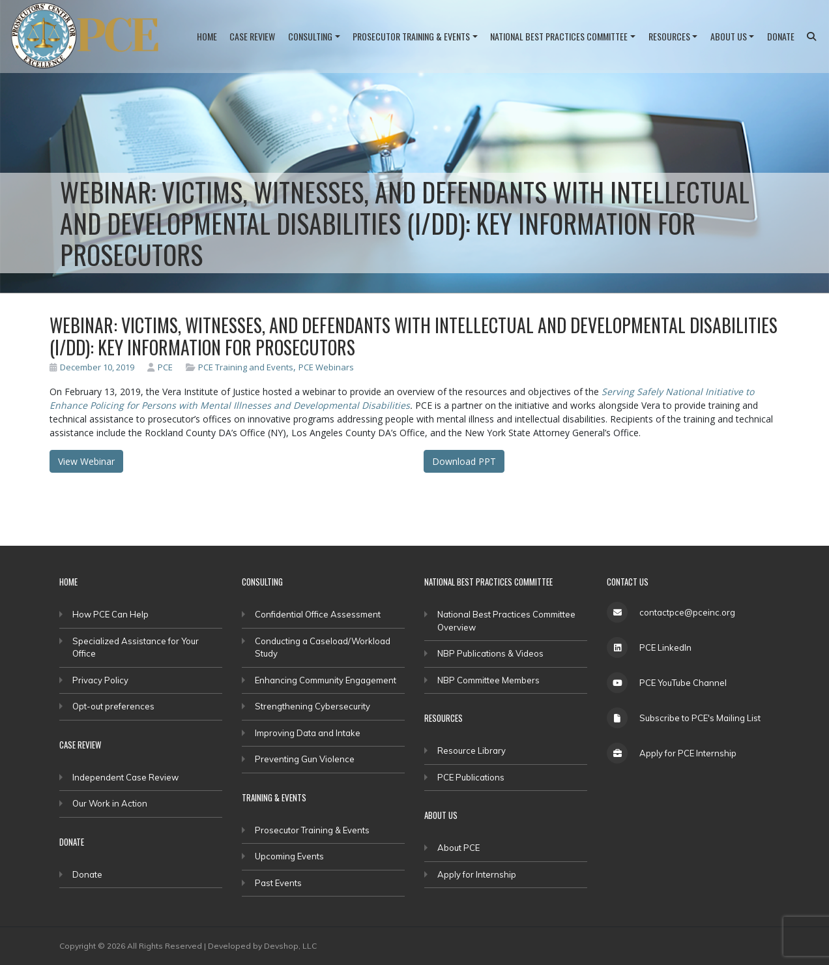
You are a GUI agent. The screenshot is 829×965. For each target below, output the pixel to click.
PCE (160, 367)
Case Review (252, 36)
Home (207, 36)
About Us (728, 36)
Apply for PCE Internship (687, 753)
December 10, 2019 (92, 367)
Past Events (278, 883)
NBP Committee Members (488, 680)
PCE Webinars (326, 367)
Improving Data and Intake (307, 733)
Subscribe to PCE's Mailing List (700, 718)
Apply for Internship (476, 874)
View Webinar (86, 461)
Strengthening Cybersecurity (312, 706)
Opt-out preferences (113, 706)
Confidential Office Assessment (318, 614)
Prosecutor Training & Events (411, 36)
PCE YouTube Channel (683, 682)
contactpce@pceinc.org (687, 612)
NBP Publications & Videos (490, 653)
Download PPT (464, 461)
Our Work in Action (109, 803)
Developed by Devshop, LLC (262, 946)
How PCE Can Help (110, 614)
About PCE (458, 847)
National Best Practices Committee (559, 36)
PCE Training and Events (245, 367)
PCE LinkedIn (665, 647)
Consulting (310, 36)
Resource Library (471, 750)
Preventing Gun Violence (305, 759)
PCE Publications (470, 777)
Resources (669, 36)
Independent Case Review (125, 777)
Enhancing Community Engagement (325, 680)
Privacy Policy (100, 680)
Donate (780, 36)
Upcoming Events (289, 856)
